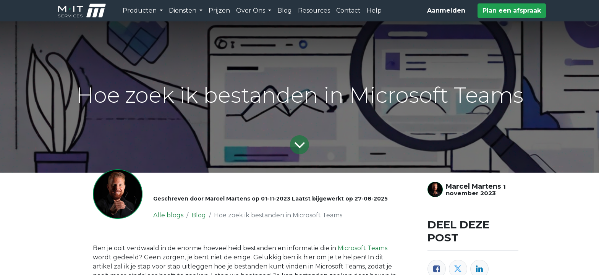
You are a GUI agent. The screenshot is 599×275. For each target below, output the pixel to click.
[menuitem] (219, 10)
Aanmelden (446, 10)
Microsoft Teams (362, 248)
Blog (198, 215)
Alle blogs (168, 215)
